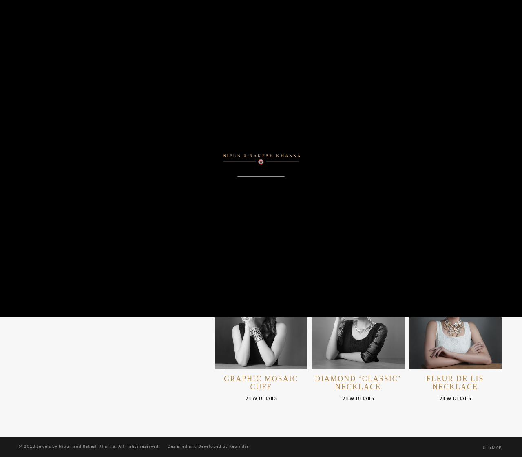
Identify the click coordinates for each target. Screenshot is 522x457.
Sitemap (492, 448)
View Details (261, 398)
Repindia (239, 446)
